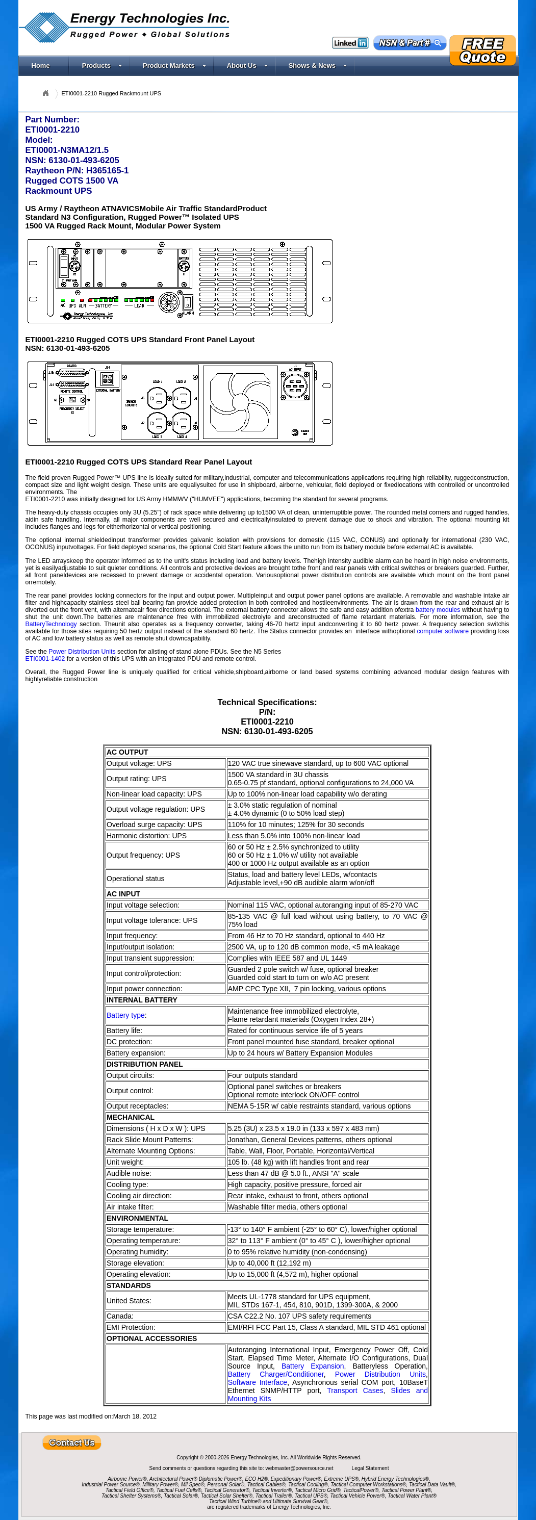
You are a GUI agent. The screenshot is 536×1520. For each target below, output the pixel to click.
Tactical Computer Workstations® (368, 1484)
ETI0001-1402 (45, 658)
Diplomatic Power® (220, 1479)
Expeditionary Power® (296, 1479)
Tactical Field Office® (130, 1490)
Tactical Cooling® (308, 1484)
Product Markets (175, 65)
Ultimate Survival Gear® (300, 1501)
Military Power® (160, 1484)
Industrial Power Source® (111, 1484)
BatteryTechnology (51, 624)
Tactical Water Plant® (412, 1496)
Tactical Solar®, (181, 1496)
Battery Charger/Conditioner (276, 1374)
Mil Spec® (193, 1484)
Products (102, 65)
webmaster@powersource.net (300, 1468)
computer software (443, 631)
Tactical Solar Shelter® (227, 1496)
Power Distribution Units (81, 651)
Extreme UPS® (341, 1479)
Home (41, 65)
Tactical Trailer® (274, 1496)
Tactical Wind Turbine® (235, 1501)
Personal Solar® (225, 1484)
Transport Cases (355, 1390)
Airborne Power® (127, 1479)
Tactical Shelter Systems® (131, 1496)
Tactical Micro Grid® (318, 1490)
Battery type (126, 1015)
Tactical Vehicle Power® (357, 1496)
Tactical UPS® (311, 1496)
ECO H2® (256, 1479)
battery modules (438, 609)
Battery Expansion (313, 1366)
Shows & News (318, 65)
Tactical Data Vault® (432, 1484)
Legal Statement (370, 1468)
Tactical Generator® (226, 1490)
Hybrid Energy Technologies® (395, 1479)
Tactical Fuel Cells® (179, 1490)
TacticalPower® (360, 1490)
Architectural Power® (173, 1479)
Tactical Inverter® (272, 1490)
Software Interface (258, 1382)
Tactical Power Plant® (406, 1490)
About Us (247, 65)
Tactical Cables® (266, 1484)
